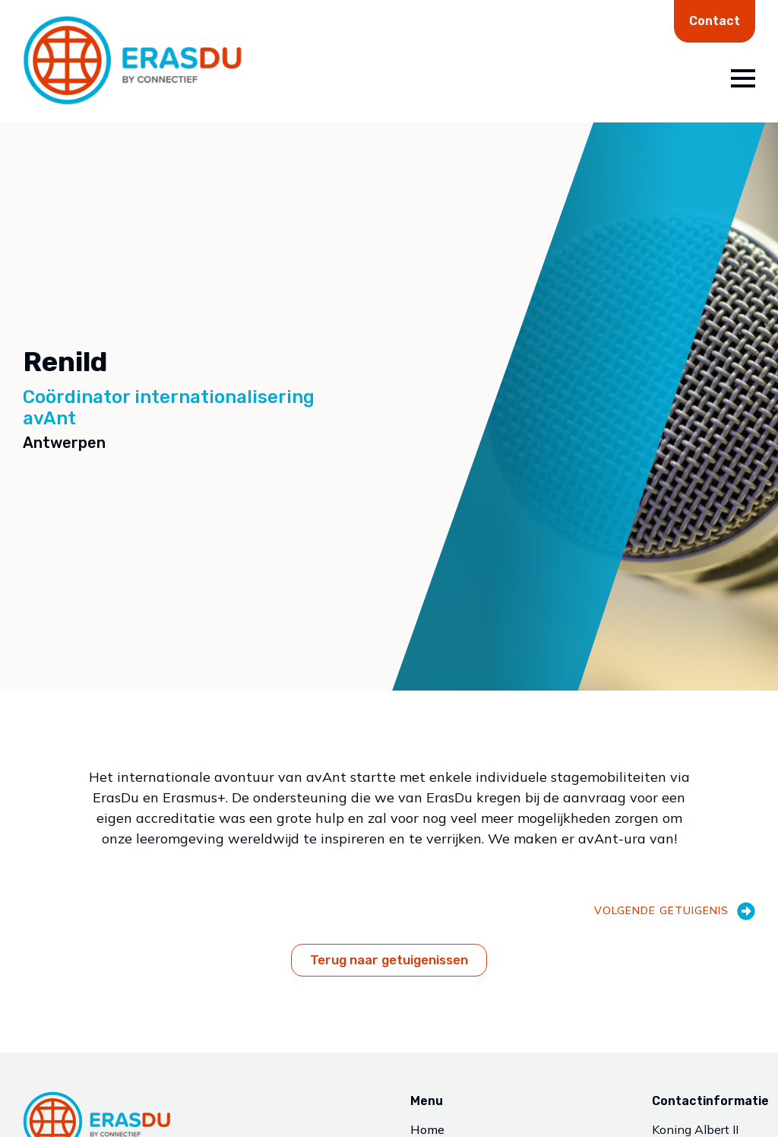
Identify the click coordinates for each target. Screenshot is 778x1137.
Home (427, 1130)
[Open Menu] (743, 78)
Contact (714, 21)
